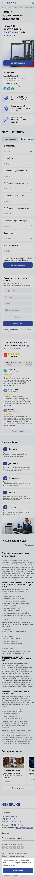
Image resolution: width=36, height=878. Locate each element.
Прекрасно (18, 871)
